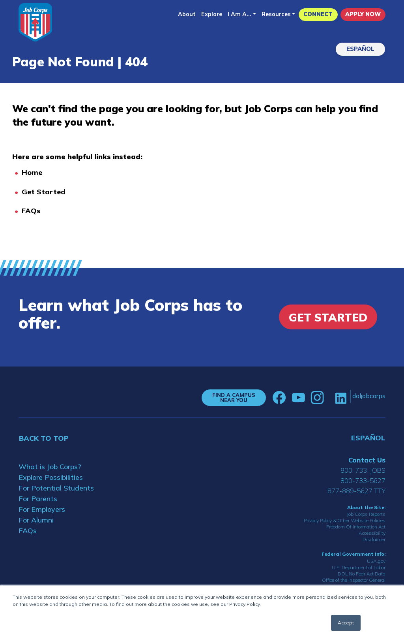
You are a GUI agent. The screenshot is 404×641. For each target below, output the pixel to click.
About (187, 14)
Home (32, 172)
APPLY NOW (363, 14)
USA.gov (376, 561)
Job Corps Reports (366, 514)
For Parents (38, 498)
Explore (211, 14)
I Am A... (239, 14)
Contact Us (366, 460)
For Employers (42, 509)
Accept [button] (346, 623)
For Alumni (36, 519)
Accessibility (372, 533)
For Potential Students (56, 487)
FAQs (31, 210)
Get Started (43, 191)
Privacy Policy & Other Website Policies (344, 520)
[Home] (35, 22)
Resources (276, 14)
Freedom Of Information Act (355, 527)
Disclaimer (374, 539)
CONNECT (318, 14)
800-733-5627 (362, 480)
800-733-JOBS (362, 470)
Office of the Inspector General (353, 580)
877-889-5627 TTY (356, 491)
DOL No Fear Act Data (361, 574)
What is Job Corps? (50, 466)
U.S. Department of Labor (358, 567)
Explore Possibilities (51, 477)
